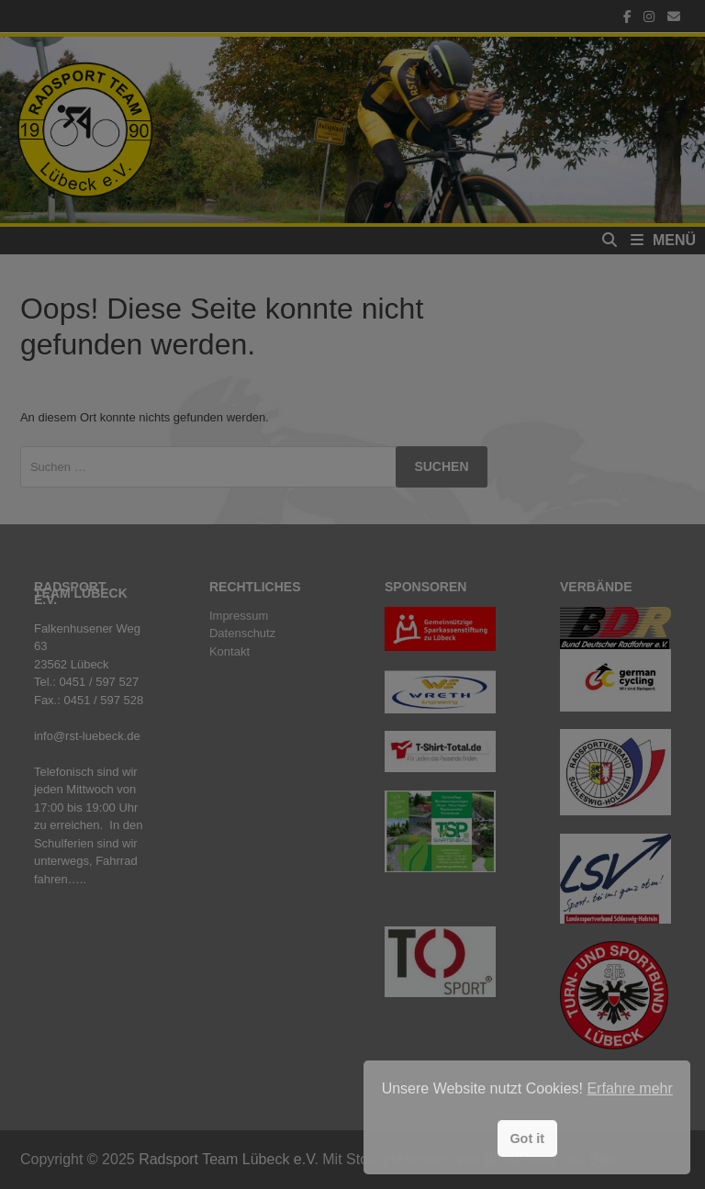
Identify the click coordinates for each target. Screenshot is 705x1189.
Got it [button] (526, 1138)
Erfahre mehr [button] (629, 1088)
